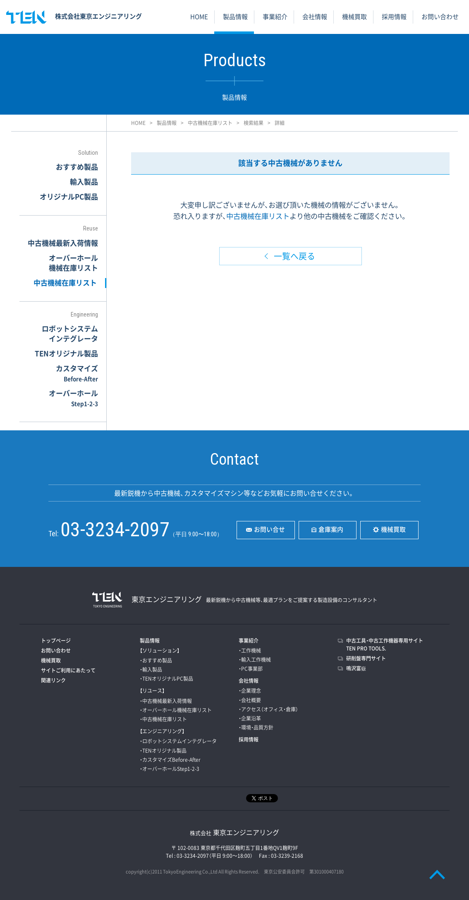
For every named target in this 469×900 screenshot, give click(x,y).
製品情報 (235, 16)
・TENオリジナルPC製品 (166, 678)
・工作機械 (250, 650)
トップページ (56, 640)
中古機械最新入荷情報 (63, 243)
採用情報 (394, 16)
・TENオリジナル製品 (163, 750)
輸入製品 (84, 181)
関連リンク (53, 680)
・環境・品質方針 (256, 727)
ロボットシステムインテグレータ (70, 333)
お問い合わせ (440, 16)
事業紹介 (275, 16)
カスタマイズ (77, 373)
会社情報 (314, 16)
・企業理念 (250, 690)
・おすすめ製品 (156, 660)
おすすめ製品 (77, 166)
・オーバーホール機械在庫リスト (176, 710)
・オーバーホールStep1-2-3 (169, 769)
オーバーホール (73, 398)
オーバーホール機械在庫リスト (73, 262)
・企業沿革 (250, 718)
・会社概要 (250, 700)
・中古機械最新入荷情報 (166, 701)
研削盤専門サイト (366, 658)
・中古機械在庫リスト (163, 719)
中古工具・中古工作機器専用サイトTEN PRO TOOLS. (384, 644)
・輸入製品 (151, 669)
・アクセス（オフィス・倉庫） (268, 709)
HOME (199, 16)
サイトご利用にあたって (68, 670)
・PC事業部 (251, 668)
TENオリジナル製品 (66, 353)
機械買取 (354, 16)
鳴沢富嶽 (356, 668)
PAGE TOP (437, 874)
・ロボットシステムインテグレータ (178, 741)
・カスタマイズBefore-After (170, 759)
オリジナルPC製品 (69, 196)
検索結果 (253, 123)
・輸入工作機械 (255, 659)
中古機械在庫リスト (210, 123)
